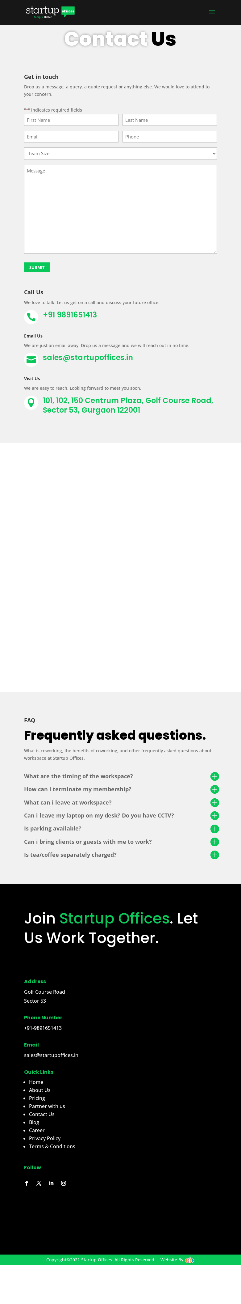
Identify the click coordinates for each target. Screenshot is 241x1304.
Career (37, 1130)
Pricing (37, 1098)
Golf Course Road (44, 991)
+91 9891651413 (70, 315)
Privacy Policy (44, 1138)
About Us (40, 1090)
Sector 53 (35, 1000)
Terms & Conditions (52, 1146)
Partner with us (47, 1106)
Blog (34, 1122)
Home (36, 1082)
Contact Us (42, 1114)
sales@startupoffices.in (88, 357)
